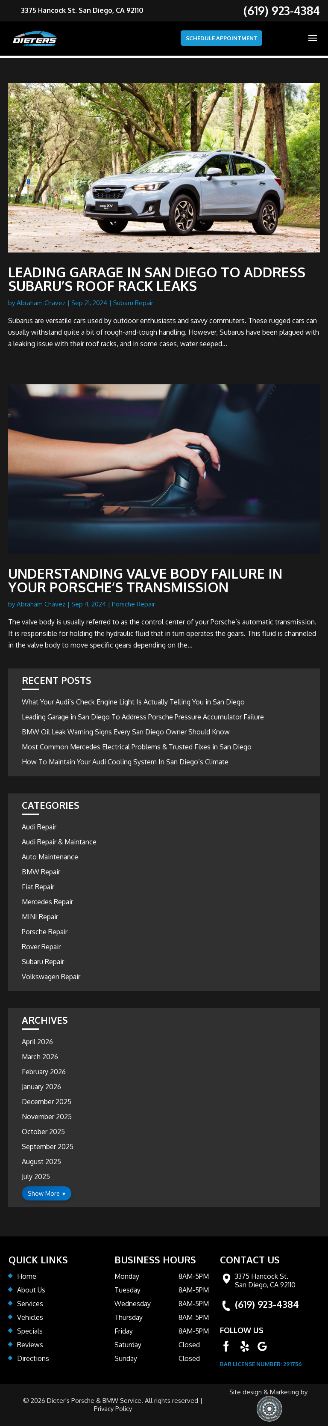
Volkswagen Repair (51, 976)
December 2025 (46, 1101)
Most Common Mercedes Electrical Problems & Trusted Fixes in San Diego (137, 747)
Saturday (127, 1344)
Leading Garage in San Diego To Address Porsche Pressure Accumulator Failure (143, 717)
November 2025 (47, 1116)
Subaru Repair (133, 303)
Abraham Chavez (41, 303)
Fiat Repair (38, 886)
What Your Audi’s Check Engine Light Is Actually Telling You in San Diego (133, 702)
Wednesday (132, 1303)
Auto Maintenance (50, 857)
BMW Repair (41, 871)
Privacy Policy (113, 1409)
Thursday (128, 1317)
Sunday (125, 1358)
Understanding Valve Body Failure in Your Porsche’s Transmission (145, 580)
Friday (123, 1331)
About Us (31, 1290)
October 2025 (43, 1131)
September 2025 (47, 1146)
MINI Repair (40, 916)
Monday (126, 1276)
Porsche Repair (133, 604)
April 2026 (37, 1041)
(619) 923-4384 (267, 1304)
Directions (33, 1358)
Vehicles (30, 1317)
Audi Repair (39, 827)
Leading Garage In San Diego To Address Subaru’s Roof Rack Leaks (156, 278)
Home (26, 1276)
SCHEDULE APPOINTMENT (213, 39)
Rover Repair (41, 946)
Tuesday (127, 1290)
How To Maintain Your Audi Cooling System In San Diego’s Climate (125, 762)
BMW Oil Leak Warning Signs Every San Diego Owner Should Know (126, 732)
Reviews (30, 1344)
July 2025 (36, 1176)
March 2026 (40, 1056)
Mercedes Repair (47, 901)
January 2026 (41, 1086)
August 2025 (41, 1161)
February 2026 (44, 1071)
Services (30, 1303)
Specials (30, 1331)
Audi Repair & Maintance (59, 842)
